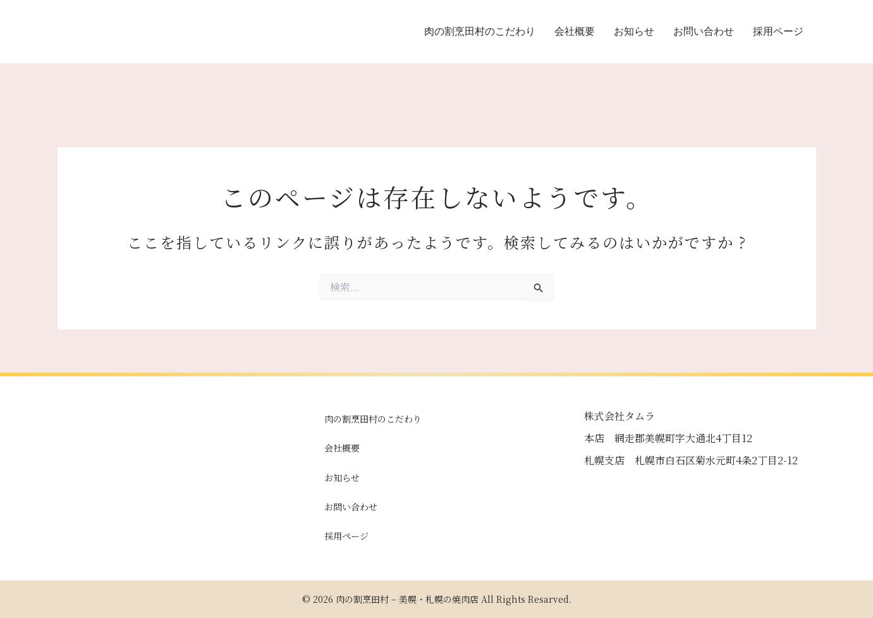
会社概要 (574, 31)
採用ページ (778, 31)
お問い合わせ (703, 31)
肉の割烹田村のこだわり (479, 31)
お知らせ (634, 31)
